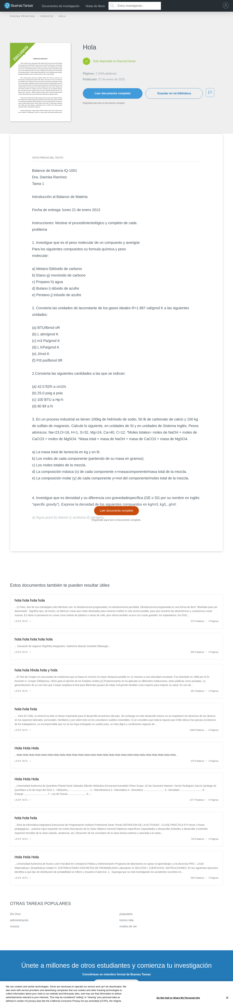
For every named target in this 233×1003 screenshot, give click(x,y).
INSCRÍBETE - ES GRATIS (116, 983)
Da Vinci (15, 914)
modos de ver (128, 926)
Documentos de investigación (60, 6)
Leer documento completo (113, 93)
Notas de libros (95, 6)
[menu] (226, 6)
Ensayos (47, 16)
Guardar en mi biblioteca (174, 93)
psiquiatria (126, 914)
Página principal (23, 16)
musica (14, 926)
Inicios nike (126, 920)
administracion (19, 920)
